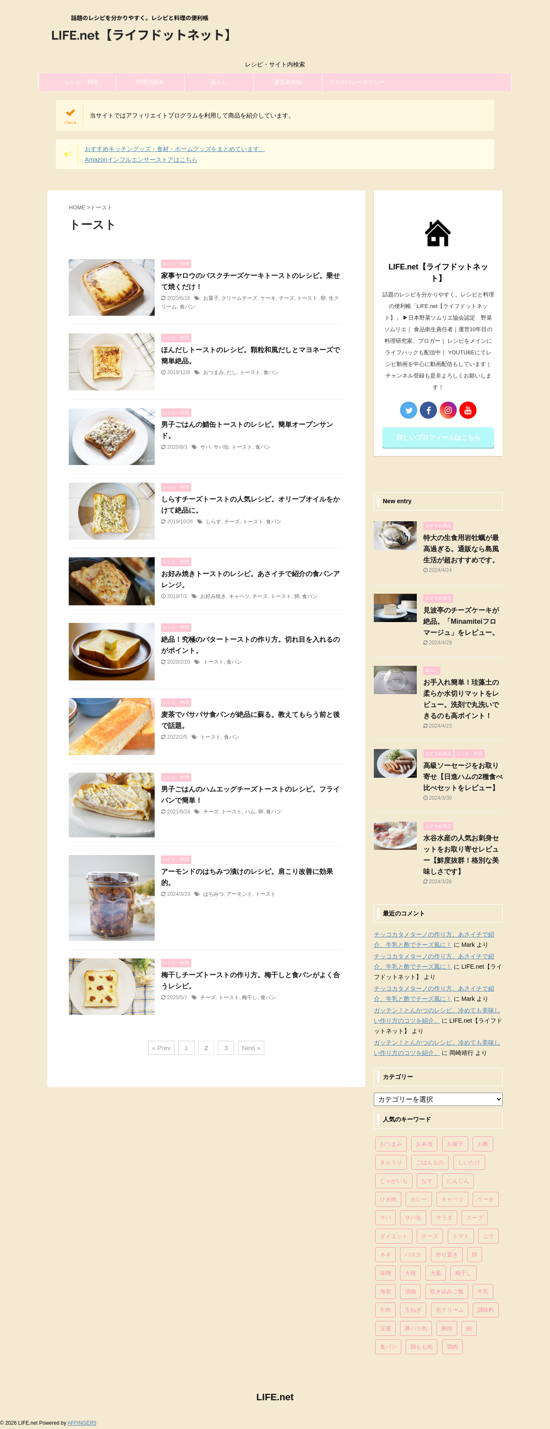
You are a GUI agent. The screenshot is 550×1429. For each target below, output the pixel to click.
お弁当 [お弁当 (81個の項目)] (424, 1144)
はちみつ (213, 894)
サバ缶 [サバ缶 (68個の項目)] (413, 1217)
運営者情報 (288, 82)
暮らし (219, 82)
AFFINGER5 (81, 1423)
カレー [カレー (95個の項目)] (418, 1199)
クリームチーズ (239, 298)
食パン (187, 307)
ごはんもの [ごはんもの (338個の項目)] (430, 1162)
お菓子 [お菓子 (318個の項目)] (455, 1144)
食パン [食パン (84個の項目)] (388, 1347)
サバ (205, 447)
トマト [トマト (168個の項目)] (460, 1236)
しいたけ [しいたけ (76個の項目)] (469, 1162)
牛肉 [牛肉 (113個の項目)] (385, 1310)
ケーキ (268, 298)
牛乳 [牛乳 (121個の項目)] (483, 1291)
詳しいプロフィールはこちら (438, 437)
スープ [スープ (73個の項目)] (474, 1217)
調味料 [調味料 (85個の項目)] (485, 1310)
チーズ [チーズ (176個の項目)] (430, 1236)
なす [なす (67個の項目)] (427, 1181)
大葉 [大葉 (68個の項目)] (435, 1273)
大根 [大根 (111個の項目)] (410, 1273)
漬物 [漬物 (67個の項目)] (410, 1291)
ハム (250, 812)
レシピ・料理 (81, 82)
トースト (307, 298)
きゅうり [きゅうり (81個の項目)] (391, 1162)
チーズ (286, 298)
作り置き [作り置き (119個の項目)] (447, 1254)
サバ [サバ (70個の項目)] (385, 1217)
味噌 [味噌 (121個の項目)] (385, 1273)
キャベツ (239, 596)
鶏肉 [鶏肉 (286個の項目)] (452, 1347)
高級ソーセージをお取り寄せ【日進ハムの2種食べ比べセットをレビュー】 (463, 777)
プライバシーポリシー (357, 82)
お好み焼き (213, 596)
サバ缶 (221, 447)
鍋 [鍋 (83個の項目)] (469, 1328)
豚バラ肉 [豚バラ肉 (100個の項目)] (416, 1328)
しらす (213, 522)
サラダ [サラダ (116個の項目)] (444, 1217)
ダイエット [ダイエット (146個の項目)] (394, 1236)
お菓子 (211, 298)
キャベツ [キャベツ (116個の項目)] (452, 1199)
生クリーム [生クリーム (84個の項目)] (450, 1310)
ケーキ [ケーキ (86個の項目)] (485, 1199)
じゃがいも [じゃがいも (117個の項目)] (394, 1181)
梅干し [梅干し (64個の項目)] (463, 1273)
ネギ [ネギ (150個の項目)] (385, 1254)
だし (231, 372)
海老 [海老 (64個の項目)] (385, 1291)
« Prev (161, 1047)
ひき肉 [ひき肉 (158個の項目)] (388, 1199)
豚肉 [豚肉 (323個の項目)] (446, 1328)
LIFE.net (275, 1397)
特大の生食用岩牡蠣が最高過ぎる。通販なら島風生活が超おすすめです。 (461, 549)
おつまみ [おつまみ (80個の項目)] (391, 1144)
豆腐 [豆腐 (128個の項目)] (385, 1328)
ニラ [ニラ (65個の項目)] (488, 1236)
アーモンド (239, 894)
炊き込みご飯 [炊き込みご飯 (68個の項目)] (447, 1291)
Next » (251, 1047)
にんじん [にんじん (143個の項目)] (458, 1181)
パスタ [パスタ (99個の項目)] (413, 1254)
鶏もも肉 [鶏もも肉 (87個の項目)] (421, 1347)
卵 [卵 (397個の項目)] (474, 1254)
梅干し (249, 997)
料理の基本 (150, 82)
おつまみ (213, 372)
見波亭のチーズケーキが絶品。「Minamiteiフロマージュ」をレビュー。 (461, 621)
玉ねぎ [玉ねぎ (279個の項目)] (413, 1310)
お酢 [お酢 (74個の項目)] (483, 1144)
